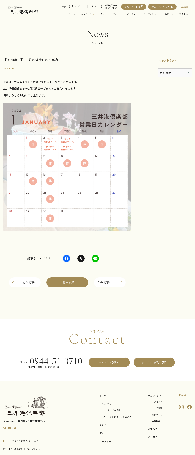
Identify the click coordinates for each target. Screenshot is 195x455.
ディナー (104, 433)
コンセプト (105, 404)
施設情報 (156, 421)
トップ (102, 396)
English (184, 6)
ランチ (102, 424)
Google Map (9, 427)
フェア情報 (157, 408)
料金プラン (157, 414)
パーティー (105, 441)
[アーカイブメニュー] (175, 72)
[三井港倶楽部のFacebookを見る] (189, 406)
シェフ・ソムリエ (111, 409)
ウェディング (155, 396)
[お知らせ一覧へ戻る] (67, 282)
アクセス (152, 436)
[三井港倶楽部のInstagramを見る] (181, 406)
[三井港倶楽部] (25, 405)
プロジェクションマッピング (117, 416)
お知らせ (152, 429)
